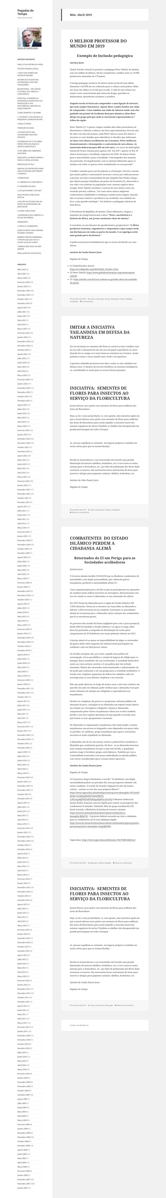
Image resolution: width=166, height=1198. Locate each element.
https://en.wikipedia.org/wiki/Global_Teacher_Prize (94, 269)
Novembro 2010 (23, 1040)
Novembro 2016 (23, 739)
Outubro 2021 (23, 498)
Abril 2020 (21, 574)
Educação (100, 299)
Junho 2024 (21, 362)
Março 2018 (22, 676)
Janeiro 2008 (22, 1175)
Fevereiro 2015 (23, 828)
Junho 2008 (21, 1154)
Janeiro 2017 (22, 731)
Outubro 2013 (23, 896)
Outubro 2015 (23, 794)
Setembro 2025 (23, 303)
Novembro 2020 (23, 544)
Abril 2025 (21, 324)
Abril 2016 (21, 769)
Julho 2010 (21, 1052)
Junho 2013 (21, 913)
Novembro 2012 (23, 942)
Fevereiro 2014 (23, 879)
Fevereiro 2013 (23, 930)
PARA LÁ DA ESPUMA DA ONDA (30, 64)
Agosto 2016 (22, 752)
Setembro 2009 (23, 1095)
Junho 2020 (21, 566)
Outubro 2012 (23, 947)
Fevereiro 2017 (23, 726)
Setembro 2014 (23, 849)
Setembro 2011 (23, 1002)
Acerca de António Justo (27, 48)
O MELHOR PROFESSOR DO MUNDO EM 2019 (98, 43)
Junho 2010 (21, 1057)
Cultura (92, 299)
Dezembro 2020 (23, 540)
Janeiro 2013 (22, 934)
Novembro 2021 (23, 494)
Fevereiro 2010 (23, 1074)
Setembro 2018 (23, 650)
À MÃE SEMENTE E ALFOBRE (29, 113)
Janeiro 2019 (22, 633)
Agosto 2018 (22, 654)
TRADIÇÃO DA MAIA (25, 128)
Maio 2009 (21, 1112)
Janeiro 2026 (22, 286)
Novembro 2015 (23, 790)
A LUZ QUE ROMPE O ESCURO (29, 190)
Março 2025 (22, 329)
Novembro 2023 (23, 392)
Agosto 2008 (22, 1150)
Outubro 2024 (23, 350)
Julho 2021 (21, 511)
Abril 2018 (21, 671)
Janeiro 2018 (22, 684)
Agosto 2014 (22, 853)
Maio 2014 (21, 866)
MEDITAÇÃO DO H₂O (25, 164)
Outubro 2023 (23, 396)
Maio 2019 (21, 616)
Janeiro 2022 (22, 485)
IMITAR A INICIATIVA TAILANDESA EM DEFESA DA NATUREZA (100, 332)
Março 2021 (22, 528)
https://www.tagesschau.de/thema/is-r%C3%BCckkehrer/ (109, 840)
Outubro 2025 (23, 299)
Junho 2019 (21, 612)
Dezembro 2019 (23, 591)
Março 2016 (22, 773)
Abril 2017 (21, 718)
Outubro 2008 (23, 1141)
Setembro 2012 (23, 951)
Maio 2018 (21, 667)
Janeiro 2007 (22, 1188)
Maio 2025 (21, 320)
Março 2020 (22, 578)
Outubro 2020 (23, 549)
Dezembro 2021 (23, 489)
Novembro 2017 (23, 693)
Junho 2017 (21, 710)
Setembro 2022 (23, 451)
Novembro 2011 (23, 993)
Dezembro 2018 (23, 638)
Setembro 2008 (23, 1145)
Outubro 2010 (23, 1044)
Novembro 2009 (23, 1086)
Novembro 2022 (23, 443)
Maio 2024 (21, 367)
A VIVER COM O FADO (26, 211)
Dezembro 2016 (23, 735)
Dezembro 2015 (23, 786)
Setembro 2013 (23, 900)
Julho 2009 (21, 1103)
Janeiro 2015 (22, 832)
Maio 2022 (21, 468)
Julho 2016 (21, 756)
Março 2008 (22, 1167)
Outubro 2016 (23, 743)
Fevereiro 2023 (23, 430)
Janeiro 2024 (22, 384)
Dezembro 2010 (23, 1035)
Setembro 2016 (23, 748)
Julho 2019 (21, 608)
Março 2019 (22, 625)
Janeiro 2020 (22, 587)
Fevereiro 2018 (23, 680)
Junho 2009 (21, 1107)
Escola (107, 299)
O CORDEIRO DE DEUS (26, 186)
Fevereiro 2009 (23, 1124)
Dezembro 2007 (23, 1179)
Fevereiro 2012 (23, 980)
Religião (129, 299)
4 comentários (87, 301)
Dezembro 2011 (23, 989)
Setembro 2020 (23, 553)
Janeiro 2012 (22, 985)
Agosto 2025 (22, 307)
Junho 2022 (21, 464)
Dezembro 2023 (23, 388)
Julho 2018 (21, 659)
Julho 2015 (21, 807)
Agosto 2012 (22, 955)
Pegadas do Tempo (25, 12)
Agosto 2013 (22, 904)
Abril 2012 (21, 972)
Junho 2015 (21, 811)
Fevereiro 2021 (23, 532)
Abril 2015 (21, 820)
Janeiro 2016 (22, 781)
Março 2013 (22, 925)
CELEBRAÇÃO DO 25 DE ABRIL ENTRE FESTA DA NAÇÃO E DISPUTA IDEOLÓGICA (29, 144)
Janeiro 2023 (22, 434)
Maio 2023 (21, 417)
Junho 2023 (21, 413)
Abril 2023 (21, 422)
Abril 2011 (21, 1018)
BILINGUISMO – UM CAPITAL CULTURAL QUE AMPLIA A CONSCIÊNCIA (29, 91)
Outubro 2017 (23, 697)
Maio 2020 (21, 570)
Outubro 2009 (23, 1090)
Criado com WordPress (79, 1025)
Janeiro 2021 (22, 536)
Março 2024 (22, 375)
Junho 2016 (21, 760)
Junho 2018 (21, 663)
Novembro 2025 (23, 295)
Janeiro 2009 (22, 1129)
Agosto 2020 (22, 557)
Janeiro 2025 (22, 337)
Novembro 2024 (23, 346)
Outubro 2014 (23, 845)
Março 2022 (22, 477)
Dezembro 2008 (23, 1133)
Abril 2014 (21, 870)
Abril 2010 (21, 1065)
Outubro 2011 (23, 997)
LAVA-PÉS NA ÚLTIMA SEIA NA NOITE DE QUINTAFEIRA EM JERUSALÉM (29, 204)
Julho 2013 (21, 908)
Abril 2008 (21, 1162)
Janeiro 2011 (22, 1031)
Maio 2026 (21, 269)
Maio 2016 (21, 765)
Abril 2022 (21, 472)
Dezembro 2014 (23, 836)
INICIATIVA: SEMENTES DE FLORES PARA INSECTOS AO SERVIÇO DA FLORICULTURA (100, 893)
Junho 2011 (21, 1010)
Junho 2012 (21, 963)
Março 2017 (22, 722)
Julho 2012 (21, 959)
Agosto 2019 (22, 604)
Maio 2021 (21, 519)
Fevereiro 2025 (23, 333)
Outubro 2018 (23, 646)
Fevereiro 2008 (23, 1171)
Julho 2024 (21, 358)
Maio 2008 (21, 1158)
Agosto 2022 (22, 456)
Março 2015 (22, 824)
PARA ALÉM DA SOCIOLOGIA (29, 253)
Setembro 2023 (23, 401)
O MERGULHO (23, 178)
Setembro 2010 (23, 1048)
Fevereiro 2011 (23, 1027)
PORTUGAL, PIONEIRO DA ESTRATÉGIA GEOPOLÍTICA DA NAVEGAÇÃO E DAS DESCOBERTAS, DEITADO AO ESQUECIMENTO (30, 103)
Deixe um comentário (80, 512)
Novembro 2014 (23, 841)
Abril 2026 (21, 274)
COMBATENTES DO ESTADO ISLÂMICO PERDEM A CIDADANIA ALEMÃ (99, 543)
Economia (100, 1005)
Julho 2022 (21, 460)
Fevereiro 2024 (23, 379)
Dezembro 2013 (23, 887)
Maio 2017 (21, 714)
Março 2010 (22, 1069)
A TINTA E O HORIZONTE (27, 226)
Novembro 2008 (23, 1137)
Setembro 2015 (23, 798)
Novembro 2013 (23, 892)
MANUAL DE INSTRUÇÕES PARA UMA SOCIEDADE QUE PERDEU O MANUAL (30, 171)
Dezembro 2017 (23, 688)
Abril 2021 (21, 523)
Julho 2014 (21, 858)
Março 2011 (22, 1023)
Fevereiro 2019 (23, 629)
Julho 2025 (21, 312)
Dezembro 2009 (23, 1082)
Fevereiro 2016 (23, 777)
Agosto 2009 (22, 1099)
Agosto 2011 (22, 1006)
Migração (114, 299)
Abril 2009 (21, 1116)
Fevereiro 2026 (23, 282)
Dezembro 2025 (23, 291)
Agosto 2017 (22, 701)
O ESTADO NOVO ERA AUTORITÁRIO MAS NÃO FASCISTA (27, 134)
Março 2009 (22, 1120)
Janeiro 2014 (22, 883)
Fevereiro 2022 (23, 481)
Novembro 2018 (23, 642)
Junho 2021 (21, 515)
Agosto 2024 (22, 354)
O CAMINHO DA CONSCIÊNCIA (29, 182)
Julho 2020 (21, 561)
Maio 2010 (21, 1061)
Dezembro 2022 (23, 439)
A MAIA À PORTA (24, 124)
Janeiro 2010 (22, 1078)
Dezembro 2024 (23, 341)
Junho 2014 (21, 862)
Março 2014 (22, 875)
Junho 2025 (21, 316)
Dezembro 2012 (23, 938)
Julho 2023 (21, 409)
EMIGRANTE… (23, 222)
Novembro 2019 (23, 595)
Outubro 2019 (23, 599)
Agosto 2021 (22, 506)
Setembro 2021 (23, 502)
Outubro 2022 (23, 447)
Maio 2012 (21, 968)
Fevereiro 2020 (23, 583)
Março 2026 (22, 278)
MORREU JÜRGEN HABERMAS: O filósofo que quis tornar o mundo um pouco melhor (29, 239)
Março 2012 (22, 976)
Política (122, 299)
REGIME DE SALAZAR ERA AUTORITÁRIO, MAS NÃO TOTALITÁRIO (28, 82)
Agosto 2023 (22, 405)
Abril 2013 (21, 921)
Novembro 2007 (23, 1184)
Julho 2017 (21, 705)
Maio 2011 (21, 1014)
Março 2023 (22, 426)
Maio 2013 (21, 917)
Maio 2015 (21, 815)
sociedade (74, 301)
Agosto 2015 (22, 803)
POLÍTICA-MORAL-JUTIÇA (27, 69)
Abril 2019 (21, 621)
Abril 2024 (21, 371)
